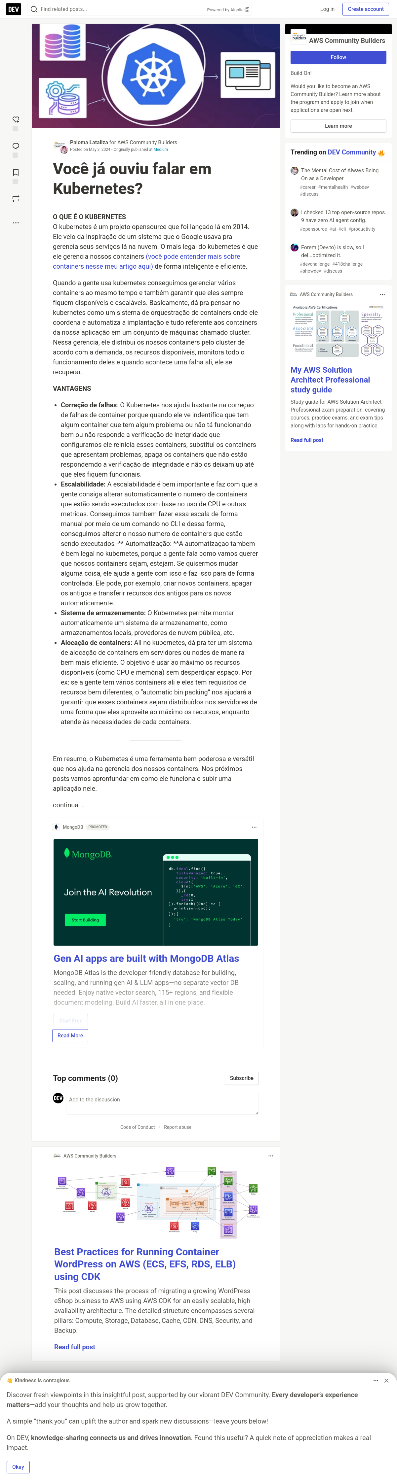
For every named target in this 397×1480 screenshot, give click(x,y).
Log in (327, 9)
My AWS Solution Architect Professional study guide (330, 379)
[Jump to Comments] (15, 149)
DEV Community (352, 152)
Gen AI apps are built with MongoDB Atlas (146, 958)
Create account (366, 9)
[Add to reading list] (15, 175)
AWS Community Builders (147, 142)
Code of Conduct (137, 1127)
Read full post (74, 1347)
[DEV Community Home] (13, 9)
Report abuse (177, 1127)
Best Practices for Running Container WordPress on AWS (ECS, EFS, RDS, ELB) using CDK (145, 1264)
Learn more (338, 126)
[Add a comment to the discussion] (162, 1103)
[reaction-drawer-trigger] (15, 123)
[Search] (34, 9)
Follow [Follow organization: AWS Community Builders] (338, 57)
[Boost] (15, 199)
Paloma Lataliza (89, 142)
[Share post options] (15, 222)
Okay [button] (18, 1467)
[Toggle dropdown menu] (254, 827)
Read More (70, 1035)
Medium (160, 149)
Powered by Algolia (228, 9)
